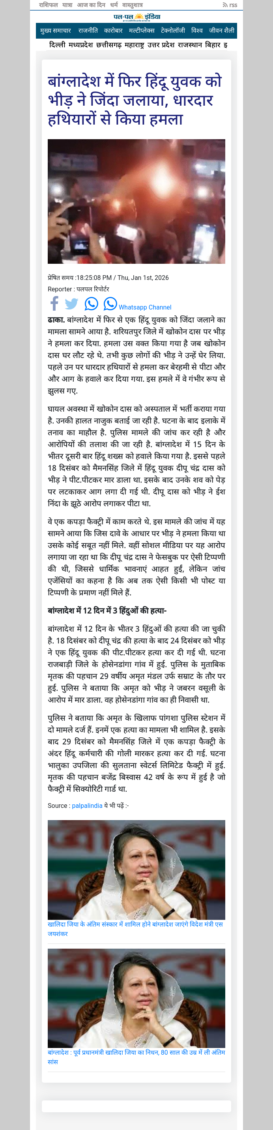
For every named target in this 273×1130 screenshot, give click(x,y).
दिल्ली (57, 44)
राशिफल (49, 5)
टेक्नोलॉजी (173, 30)
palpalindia (87, 805)
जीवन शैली (221, 30)
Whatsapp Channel (137, 307)
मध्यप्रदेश (81, 44)
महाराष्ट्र (134, 44)
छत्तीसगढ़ (109, 44)
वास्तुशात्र (132, 5)
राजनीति (88, 30)
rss (230, 5)
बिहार (213, 44)
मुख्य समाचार (55, 30)
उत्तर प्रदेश (161, 44)
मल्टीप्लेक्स (142, 30)
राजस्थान (190, 44)
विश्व (197, 30)
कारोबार (113, 30)
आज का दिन (92, 5)
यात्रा (68, 5)
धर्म (114, 5)
